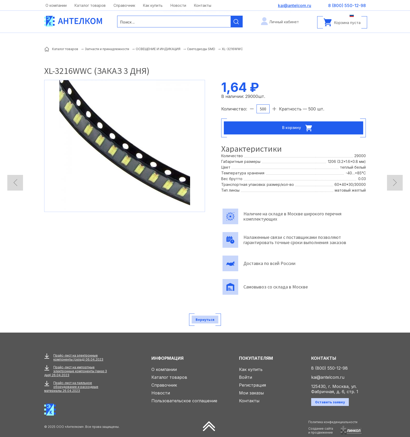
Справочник (124, 5)
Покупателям (256, 358)
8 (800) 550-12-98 (329, 368)
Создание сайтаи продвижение (320, 430)
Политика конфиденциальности (332, 422)
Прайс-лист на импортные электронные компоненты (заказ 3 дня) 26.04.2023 (75, 371)
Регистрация (252, 385)
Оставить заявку (330, 402)
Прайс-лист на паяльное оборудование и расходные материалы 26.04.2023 (71, 387)
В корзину (298, 127)
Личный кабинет (284, 22)
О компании (56, 5)
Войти (245, 377)
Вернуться (205, 319)
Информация (167, 358)
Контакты (202, 5)
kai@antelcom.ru (327, 377)
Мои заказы (251, 392)
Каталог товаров (90, 5)
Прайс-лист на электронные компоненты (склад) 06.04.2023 (78, 357)
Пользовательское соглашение (184, 400)
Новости (178, 5)
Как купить (153, 5)
